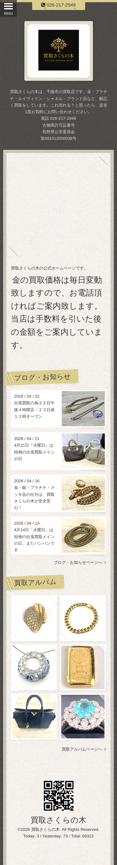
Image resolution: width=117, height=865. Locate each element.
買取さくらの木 (58, 819)
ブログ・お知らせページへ (80, 562)
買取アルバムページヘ (84, 749)
